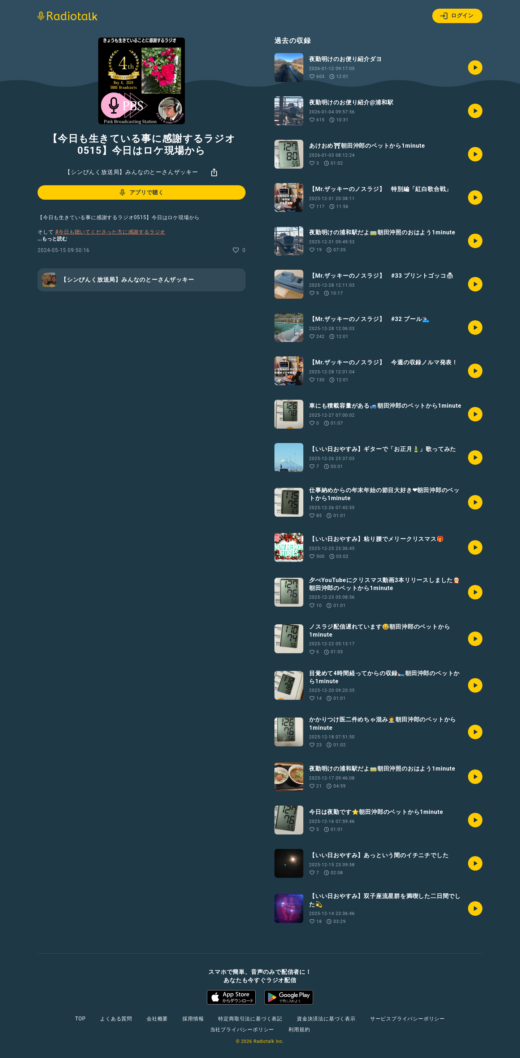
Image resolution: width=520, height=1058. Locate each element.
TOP (80, 1019)
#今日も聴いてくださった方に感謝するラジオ (110, 232)
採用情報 (193, 1019)
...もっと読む (52, 239)
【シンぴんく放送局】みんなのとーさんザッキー (131, 172)
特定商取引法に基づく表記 (250, 1019)
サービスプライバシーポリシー (407, 1019)
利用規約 (299, 1029)
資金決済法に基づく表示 (326, 1019)
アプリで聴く (141, 192)
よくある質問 (116, 1019)
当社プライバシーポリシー (242, 1029)
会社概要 (157, 1019)
